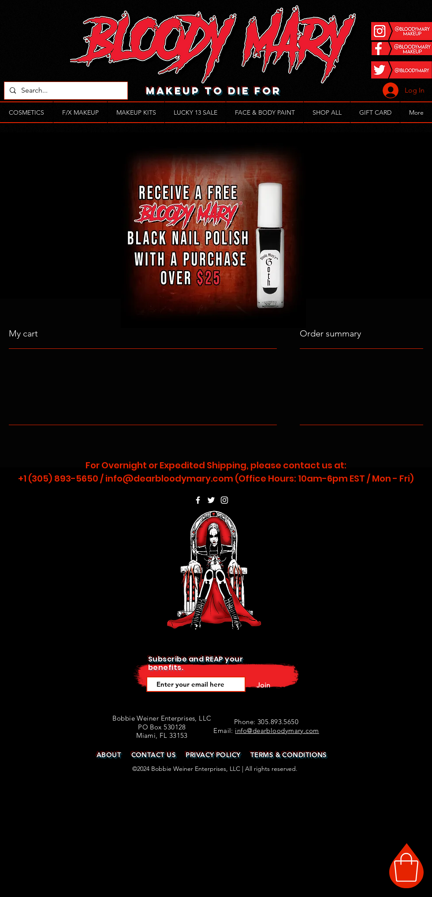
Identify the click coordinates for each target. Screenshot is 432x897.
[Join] (263, 685)
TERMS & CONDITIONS (288, 755)
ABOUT (109, 755)
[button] (406, 867)
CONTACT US (153, 755)
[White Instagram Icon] (224, 500)
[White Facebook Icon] (198, 500)
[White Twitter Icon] (211, 500)
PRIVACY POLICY (213, 755)
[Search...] (65, 90)
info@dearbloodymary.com (169, 478)
